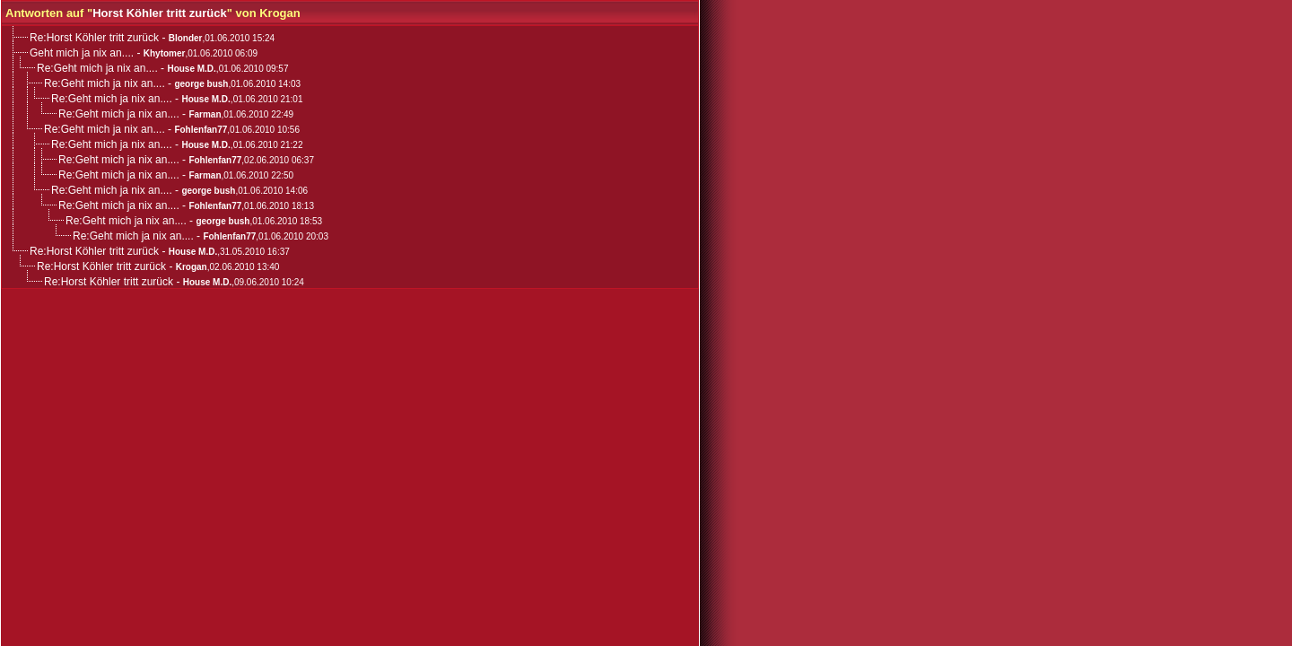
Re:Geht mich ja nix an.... (97, 68)
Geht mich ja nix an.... (82, 53)
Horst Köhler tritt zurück (159, 13)
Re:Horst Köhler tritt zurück (94, 37)
